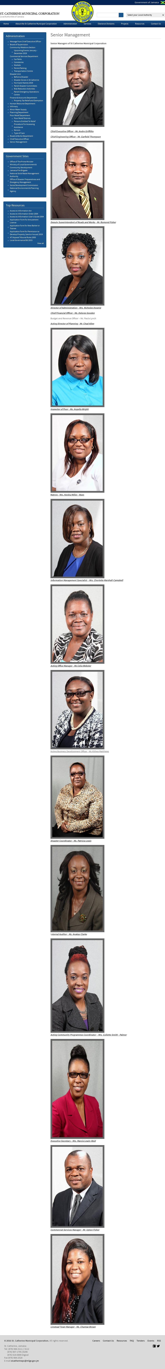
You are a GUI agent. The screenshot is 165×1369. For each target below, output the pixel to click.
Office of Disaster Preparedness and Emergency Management (25, 181)
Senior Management (18, 142)
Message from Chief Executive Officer (25, 41)
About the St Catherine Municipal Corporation (36, 23)
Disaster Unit (15, 74)
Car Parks (18, 59)
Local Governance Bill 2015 (21, 240)
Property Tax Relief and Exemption (28, 100)
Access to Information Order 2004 (24, 214)
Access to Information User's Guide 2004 (27, 216)
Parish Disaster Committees (25, 86)
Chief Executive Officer (19, 139)
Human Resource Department (22, 103)
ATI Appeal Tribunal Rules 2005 (23, 237)
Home (6, 23)
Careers (96, 1340)
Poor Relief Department (20, 115)
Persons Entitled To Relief (25, 121)
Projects (124, 23)
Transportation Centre (23, 71)
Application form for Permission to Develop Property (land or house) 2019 (26, 233)
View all (40, 243)
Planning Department (19, 112)
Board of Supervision (19, 44)
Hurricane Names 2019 (23, 83)
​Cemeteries (19, 62)
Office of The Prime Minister (21, 161)
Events (150, 1340)
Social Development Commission (24, 185)
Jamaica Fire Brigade (18, 170)
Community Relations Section (22, 47)
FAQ (132, 1340)
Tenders (141, 1340)
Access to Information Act (20, 211)
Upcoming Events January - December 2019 (25, 52)
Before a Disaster (21, 77)
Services (87, 23)
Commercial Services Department (24, 56)
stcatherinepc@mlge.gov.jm (25, 1360)
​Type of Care (19, 133)
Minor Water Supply (18, 109)
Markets (17, 65)
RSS (159, 1340)
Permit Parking (20, 68)
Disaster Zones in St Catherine (26, 80)
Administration (70, 23)
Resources (139, 23)
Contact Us (156, 23)
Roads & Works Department (21, 136)
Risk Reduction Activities (24, 89)
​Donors (17, 130)
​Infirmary (14, 106)
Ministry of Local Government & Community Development (23, 166)
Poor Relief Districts (22, 118)
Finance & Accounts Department (23, 98)
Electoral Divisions (106, 23)
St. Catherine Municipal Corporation (29, 14)
